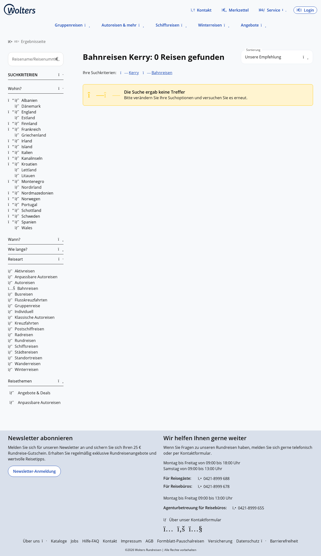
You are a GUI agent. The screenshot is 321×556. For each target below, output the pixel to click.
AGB (149, 541)
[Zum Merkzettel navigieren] (235, 10)
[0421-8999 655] (248, 508)
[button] (201, 10)
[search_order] (277, 57)
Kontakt (110, 541)
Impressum (131, 541)
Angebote (250, 25)
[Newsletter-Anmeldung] (34, 471)
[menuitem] (10, 41)
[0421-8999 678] (214, 486)
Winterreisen (210, 25)
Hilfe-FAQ (90, 541)
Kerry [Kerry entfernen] (134, 72)
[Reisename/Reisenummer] (35, 59)
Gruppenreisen (69, 25)
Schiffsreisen (167, 25)
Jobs (74, 541)
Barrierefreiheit (284, 541)
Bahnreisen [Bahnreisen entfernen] (162, 72)
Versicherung (220, 541)
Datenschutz (251, 541)
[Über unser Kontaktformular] (192, 520)
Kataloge (59, 541)
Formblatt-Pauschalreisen (180, 541)
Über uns (35, 541)
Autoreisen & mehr (119, 25)
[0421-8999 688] (214, 478)
